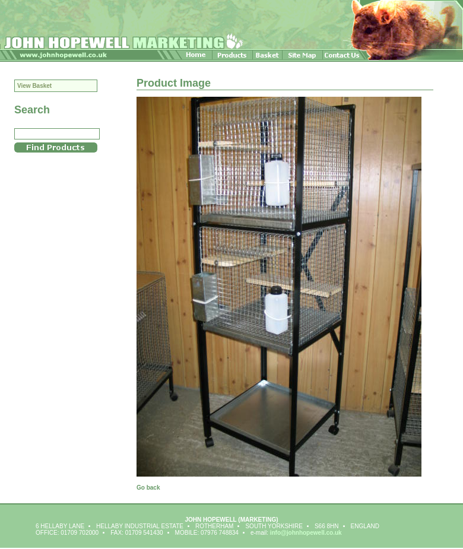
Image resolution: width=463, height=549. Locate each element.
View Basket (34, 85)
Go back (148, 487)
